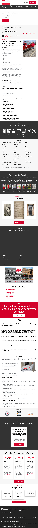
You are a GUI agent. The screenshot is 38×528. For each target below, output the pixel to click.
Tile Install (15, 162)
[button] (19, 325)
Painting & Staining (28, 156)
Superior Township (5, 259)
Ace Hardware (3, 512)
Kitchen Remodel (16, 146)
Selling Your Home (5, 164)
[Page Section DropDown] (19, 10)
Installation (4, 156)
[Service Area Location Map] (19, 243)
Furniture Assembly (5, 154)
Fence (26, 151)
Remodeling (4, 158)
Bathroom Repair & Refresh (6, 142)
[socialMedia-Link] (32, 517)
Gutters (26, 158)
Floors (15, 152)
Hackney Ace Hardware (10, 293)
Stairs (3, 152)
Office (26, 144)
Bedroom (26, 142)
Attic (26, 146)
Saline (20, 259)
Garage (15, 148)
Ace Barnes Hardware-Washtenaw (12, 291)
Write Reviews (17, 36)
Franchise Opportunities (11, 512)
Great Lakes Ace (10, 292)
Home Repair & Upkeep (17, 156)
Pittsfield (3, 257)
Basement (27, 148)
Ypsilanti (20, 257)
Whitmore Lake (21, 264)
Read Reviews (17, 35)
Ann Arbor (3, 255)
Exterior (15, 151)
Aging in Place (16, 158)
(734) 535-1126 (30, 7)
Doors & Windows (28, 152)
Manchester (4, 261)
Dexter (20, 261)
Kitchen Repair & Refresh (18, 142)
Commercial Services (17, 164)
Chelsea (3, 264)
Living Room (4, 144)
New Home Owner (28, 162)
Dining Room (16, 144)
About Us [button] (26, 2)
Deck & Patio (4, 148)
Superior (20, 255)
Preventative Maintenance (6, 162)
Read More (9, 474)
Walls (3, 151)
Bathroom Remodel (5, 146)
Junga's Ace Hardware (9, 296)
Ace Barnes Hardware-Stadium (11, 289)
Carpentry (27, 154)
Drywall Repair (16, 154)
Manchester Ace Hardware (10, 295)
